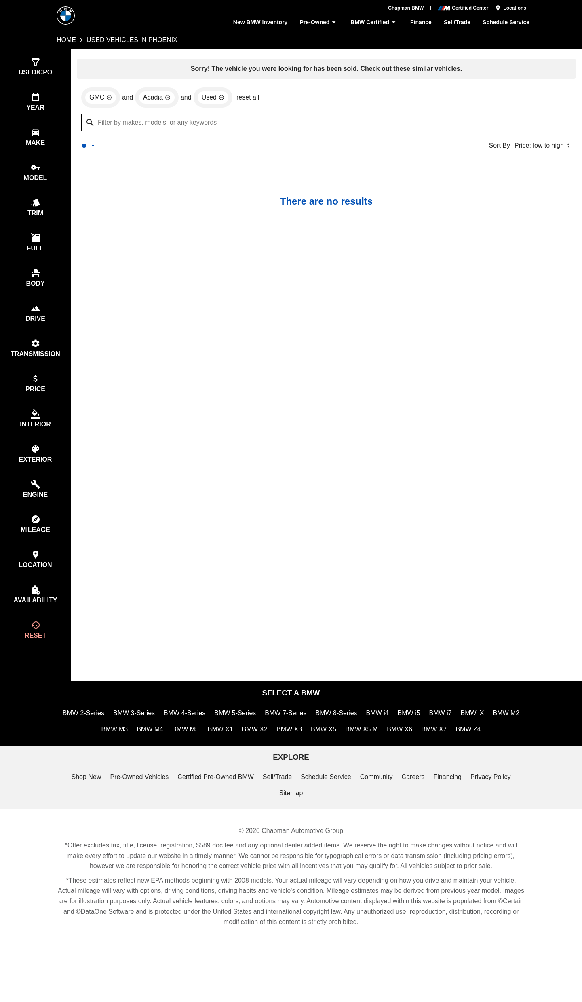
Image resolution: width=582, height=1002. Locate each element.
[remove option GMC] (100, 99)
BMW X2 (273, 752)
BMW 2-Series (97, 734)
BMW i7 (462, 734)
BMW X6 (417, 752)
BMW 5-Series (253, 734)
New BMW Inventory (256, 22)
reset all (249, 99)
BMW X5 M (379, 752)
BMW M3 (133, 752)
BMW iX (494, 734)
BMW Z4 (485, 752)
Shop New (82, 801)
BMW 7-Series (304, 734)
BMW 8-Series (356, 734)
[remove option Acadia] (157, 99)
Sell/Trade (457, 22)
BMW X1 (240, 752)
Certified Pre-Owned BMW (214, 801)
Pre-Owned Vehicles (136, 801)
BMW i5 (430, 734)
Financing (450, 801)
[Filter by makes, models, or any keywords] (326, 124)
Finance (419, 22)
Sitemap (291, 818)
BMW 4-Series (201, 734)
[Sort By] (540, 147)
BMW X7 (451, 752)
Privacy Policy (494, 801)
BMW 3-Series (149, 734)
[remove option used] (214, 99)
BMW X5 (341, 752)
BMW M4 (169, 752)
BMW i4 (398, 734)
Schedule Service (506, 22)
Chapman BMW (406, 8)
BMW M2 (97, 752)
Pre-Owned (316, 22)
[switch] (35, 67)
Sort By (497, 146)
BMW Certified (373, 22)
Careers (416, 801)
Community (378, 801)
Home (66, 40)
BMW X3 (307, 752)
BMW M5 (205, 752)
